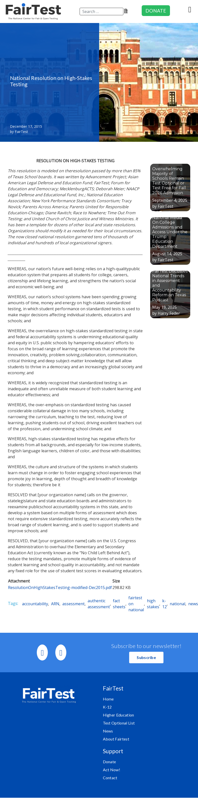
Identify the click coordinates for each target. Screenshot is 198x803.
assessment (73, 603)
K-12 (107, 706)
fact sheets (119, 604)
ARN (55, 603)
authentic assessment (99, 604)
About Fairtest (116, 738)
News (108, 730)
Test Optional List (119, 722)
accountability (35, 603)
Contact (110, 777)
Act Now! (111, 769)
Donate (109, 761)
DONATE (155, 11)
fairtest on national (136, 603)
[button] (146, 657)
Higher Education (118, 714)
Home (108, 698)
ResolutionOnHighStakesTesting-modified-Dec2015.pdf (60, 587)
